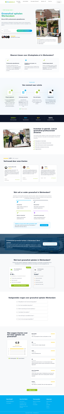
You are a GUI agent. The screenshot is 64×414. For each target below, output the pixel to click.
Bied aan (43, 1)
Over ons (50, 1)
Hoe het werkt (25, 1)
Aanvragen (18, 1)
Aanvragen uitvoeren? (35, 1)
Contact (19, 2)
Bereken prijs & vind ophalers (24, 31)
